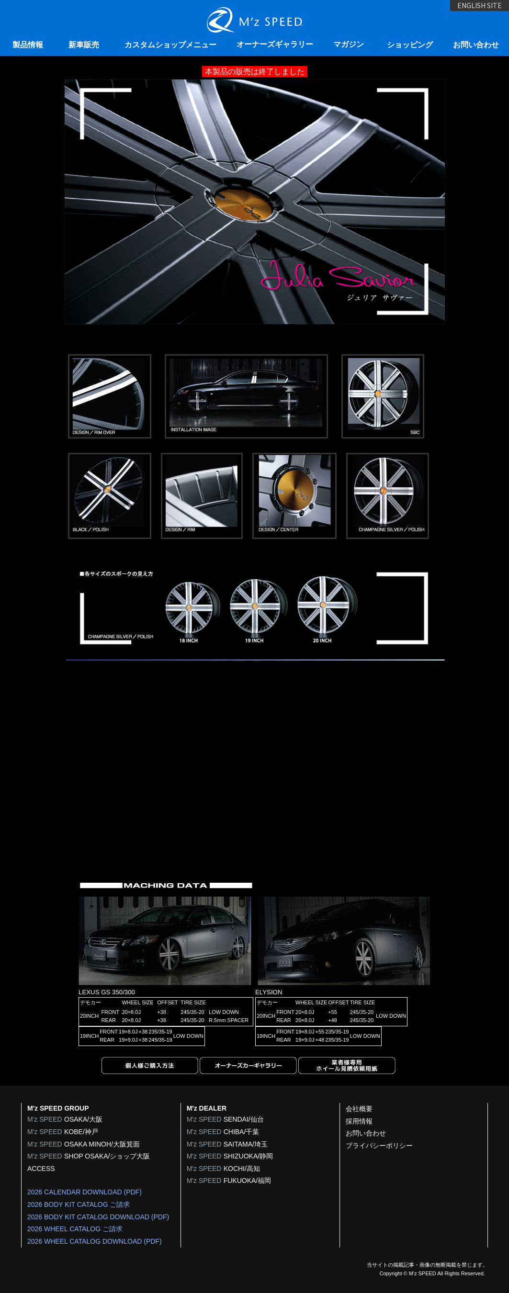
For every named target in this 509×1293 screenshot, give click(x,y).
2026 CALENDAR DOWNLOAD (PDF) (84, 1192)
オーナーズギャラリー (275, 44)
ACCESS (41, 1168)
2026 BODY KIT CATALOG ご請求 (78, 1204)
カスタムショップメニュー (170, 45)
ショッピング (410, 45)
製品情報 (27, 45)
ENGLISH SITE (468, 13)
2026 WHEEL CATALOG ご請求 (75, 1229)
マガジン (348, 44)
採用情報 (359, 1121)
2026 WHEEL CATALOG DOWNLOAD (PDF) (94, 1241)
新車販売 (83, 45)
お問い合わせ (476, 45)
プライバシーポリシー (379, 1145)
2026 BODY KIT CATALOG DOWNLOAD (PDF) (98, 1217)
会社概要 (359, 1109)
